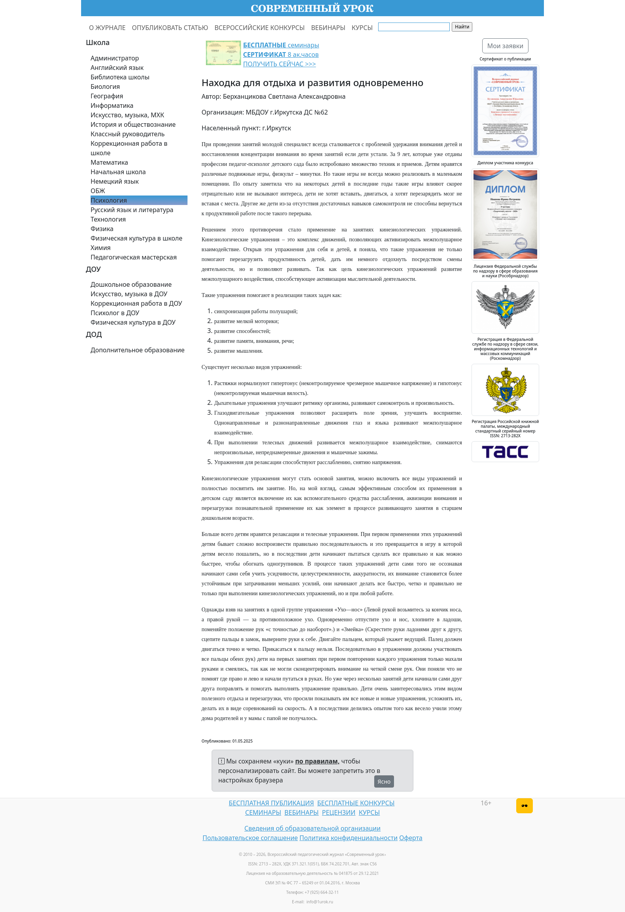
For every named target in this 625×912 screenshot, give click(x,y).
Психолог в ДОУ (115, 312)
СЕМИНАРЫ (263, 812)
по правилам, (317, 761)
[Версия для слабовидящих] (524, 805)
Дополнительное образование (138, 350)
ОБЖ (98, 190)
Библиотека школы (120, 77)
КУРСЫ (362, 27)
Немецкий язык (115, 181)
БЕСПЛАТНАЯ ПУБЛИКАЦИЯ (271, 803)
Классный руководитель (128, 134)
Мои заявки (505, 45)
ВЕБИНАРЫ (328, 27)
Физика (102, 228)
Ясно (384, 781)
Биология (105, 86)
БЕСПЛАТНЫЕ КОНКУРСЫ (355, 803)
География (107, 96)
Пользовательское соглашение (250, 837)
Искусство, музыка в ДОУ (129, 294)
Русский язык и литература (132, 209)
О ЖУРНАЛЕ (107, 27)
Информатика (112, 105)
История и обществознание (133, 124)
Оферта (410, 837)
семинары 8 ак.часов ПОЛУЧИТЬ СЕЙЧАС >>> (281, 54)
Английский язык (117, 67)
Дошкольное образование (131, 284)
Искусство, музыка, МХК (127, 115)
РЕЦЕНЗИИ (339, 812)
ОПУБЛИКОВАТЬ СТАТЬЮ (170, 27)
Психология (109, 200)
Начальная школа (118, 171)
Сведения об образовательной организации (312, 828)
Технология (108, 219)
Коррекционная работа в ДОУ (136, 303)
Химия (101, 247)
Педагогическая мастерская (134, 257)
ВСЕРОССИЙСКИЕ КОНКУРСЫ (259, 27)
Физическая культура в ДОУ (133, 322)
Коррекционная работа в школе (129, 148)
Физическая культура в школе (136, 238)
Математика (109, 162)
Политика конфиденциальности (348, 837)
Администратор (115, 58)
